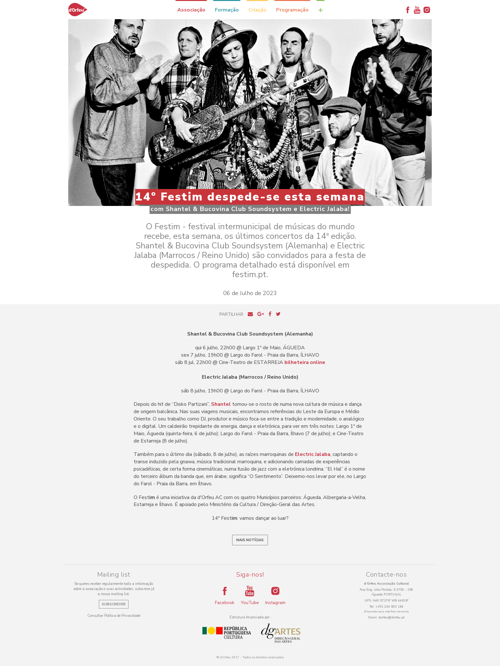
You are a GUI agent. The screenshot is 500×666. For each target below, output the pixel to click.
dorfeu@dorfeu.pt (392, 617)
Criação (257, 9)
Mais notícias (250, 540)
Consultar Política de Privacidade (113, 615)
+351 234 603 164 (389, 606)
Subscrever (114, 604)
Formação (227, 9)
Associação (191, 9)
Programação (292, 9)
